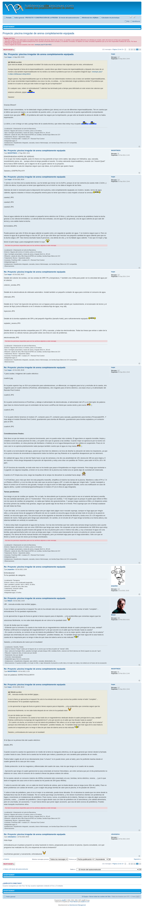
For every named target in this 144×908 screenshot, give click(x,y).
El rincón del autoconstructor (69, 17)
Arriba (139, 146)
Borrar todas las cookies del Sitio (99, 896)
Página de (118, 49)
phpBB (64, 900)
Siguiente (137, 859)
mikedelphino (12, 837)
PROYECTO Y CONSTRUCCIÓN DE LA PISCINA (41, 17)
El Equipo (85, 896)
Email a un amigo (134, 17)
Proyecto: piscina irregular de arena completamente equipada (38, 33)
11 (134, 49)
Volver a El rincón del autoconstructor (16, 869)
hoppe (10, 57)
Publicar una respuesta (9, 49)
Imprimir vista (130, 17)
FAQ (128, 21)
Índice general (19, 17)
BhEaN (10, 601)
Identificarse (136, 21)
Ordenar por (81, 859)
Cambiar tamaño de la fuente (138, 17)
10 (131, 49)
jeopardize (11, 569)
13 (140, 49)
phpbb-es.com (85, 901)
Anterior (6, 859)
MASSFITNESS (12, 153)
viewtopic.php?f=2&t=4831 (43, 44)
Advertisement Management (77, 905)
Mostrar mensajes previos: (50, 859)
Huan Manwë (74, 901)
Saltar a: (72, 869)
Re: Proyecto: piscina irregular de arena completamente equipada (39, 54)
